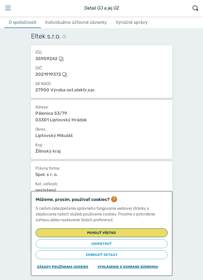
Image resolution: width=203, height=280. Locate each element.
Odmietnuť (102, 244)
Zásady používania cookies (62, 267)
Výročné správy (132, 22)
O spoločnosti (22, 22)
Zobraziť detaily (102, 255)
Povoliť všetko (101, 233)
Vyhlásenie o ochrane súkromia (128, 267)
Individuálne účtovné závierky (76, 22)
